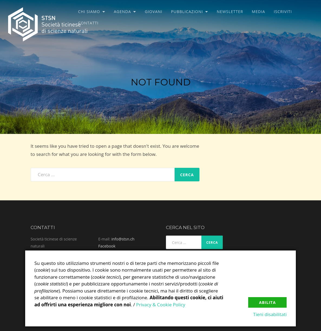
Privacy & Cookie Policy (160, 304)
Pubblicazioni (187, 11)
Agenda (122, 11)
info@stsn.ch (122, 239)
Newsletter (230, 11)
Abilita (267, 302)
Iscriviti (283, 11)
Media (258, 11)
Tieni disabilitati (270, 314)
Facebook (107, 246)
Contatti (88, 22)
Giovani (153, 11)
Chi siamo (89, 11)
